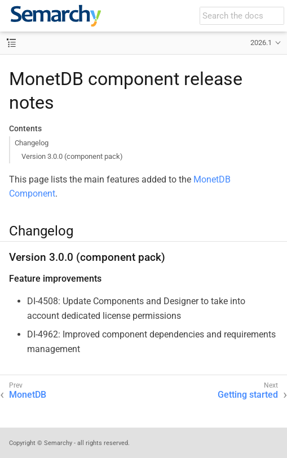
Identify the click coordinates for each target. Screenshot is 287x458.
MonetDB (27, 394)
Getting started (248, 394)
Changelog (31, 143)
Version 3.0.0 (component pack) (72, 156)
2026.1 (261, 42)
